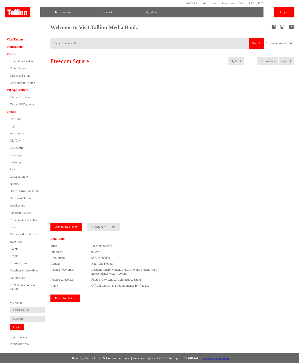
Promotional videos (22, 61)
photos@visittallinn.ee (216, 358)
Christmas (16, 119)
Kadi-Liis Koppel (102, 263)
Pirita (13, 169)
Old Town (16, 140)
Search (256, 43)
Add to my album (66, 227)
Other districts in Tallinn (25, 191)
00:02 (242, 3)
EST (251, 3)
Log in (284, 12)
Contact (107, 12)
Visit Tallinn (192, 3)
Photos (11, 111)
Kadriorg (15, 162)
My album (152, 12)
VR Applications (17, 90)
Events (14, 249)
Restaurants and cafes (23, 220)
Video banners (19, 68)
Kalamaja (16, 155)
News (215, 3)
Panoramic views (20, 212)
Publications (15, 46)
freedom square (101, 269)
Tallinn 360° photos (22, 104)
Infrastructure (18, 263)
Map (205, 3)
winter (116, 269)
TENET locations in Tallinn (22, 286)
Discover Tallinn (20, 75)
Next (284, 61)
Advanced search (279, 43)
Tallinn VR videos (21, 97)
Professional (228, 3)
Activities (16, 241)
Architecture (17, 205)
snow (124, 269)
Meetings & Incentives (24, 270)
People (14, 256)
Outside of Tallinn (21, 198)
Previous (270, 61)
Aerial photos (18, 133)
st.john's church (139, 269)
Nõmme (15, 184)
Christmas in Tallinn (22, 82)
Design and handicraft (23, 234)
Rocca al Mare (19, 176)
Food (13, 227)
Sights (14, 126)
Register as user (18, 337)
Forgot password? (19, 343)
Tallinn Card (17, 277)
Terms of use (63, 12)
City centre (16, 147)
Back (238, 61)
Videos (11, 54)
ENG (260, 3)
